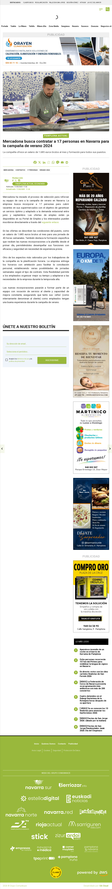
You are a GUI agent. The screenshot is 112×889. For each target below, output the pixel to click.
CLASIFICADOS (28, 2)
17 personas (32, 170)
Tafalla (32, 26)
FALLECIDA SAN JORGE (57, 2)
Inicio (36, 744)
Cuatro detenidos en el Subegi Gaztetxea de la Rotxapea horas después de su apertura (90, 699)
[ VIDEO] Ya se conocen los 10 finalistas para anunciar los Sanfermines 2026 (91, 710)
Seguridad (57, 750)
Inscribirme (52, 360)
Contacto (62, 744)
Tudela (13, 26)
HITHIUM (83, 2)
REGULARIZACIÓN (41, 2)
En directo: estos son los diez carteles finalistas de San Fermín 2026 (91, 674)
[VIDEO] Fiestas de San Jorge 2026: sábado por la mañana (91, 719)
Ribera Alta (41, 26)
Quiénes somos (48, 744)
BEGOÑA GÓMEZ (72, 2)
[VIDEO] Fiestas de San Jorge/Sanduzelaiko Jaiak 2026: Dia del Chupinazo (89, 728)
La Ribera (22, 26)
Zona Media (54, 26)
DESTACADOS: (15, 2)
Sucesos (84, 26)
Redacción (17, 178)
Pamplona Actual (56, 135)
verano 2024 (45, 170)
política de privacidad (17, 361)
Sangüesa (65, 26)
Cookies (47, 750)
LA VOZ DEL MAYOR (94, 2)
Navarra (75, 26)
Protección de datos (71, 750)
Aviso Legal (36, 750)
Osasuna (94, 26)
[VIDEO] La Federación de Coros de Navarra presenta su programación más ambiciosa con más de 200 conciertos (90, 686)
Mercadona (8, 170)
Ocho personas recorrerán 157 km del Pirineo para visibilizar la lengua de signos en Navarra (91, 662)
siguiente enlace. (50, 222)
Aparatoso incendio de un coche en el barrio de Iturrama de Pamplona (89, 651)
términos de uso (23, 359)
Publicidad (73, 744)
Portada (4, 26)
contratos (20, 170)
